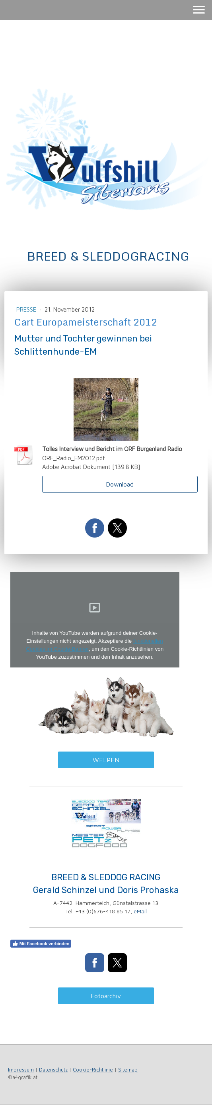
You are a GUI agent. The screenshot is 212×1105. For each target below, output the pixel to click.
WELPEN (106, 759)
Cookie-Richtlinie (93, 1070)
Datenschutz (53, 1070)
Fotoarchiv (106, 995)
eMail (140, 911)
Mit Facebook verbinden (41, 943)
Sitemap (128, 1070)
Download (120, 484)
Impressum (21, 1070)
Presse (27, 309)
